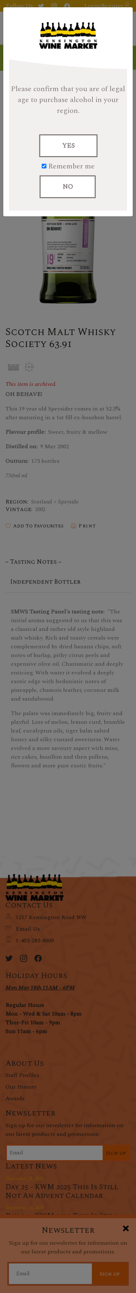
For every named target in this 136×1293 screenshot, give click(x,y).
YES (68, 146)
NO (67, 187)
